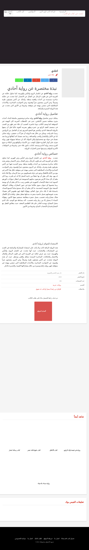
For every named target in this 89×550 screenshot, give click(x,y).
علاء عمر (51, 75)
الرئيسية (62, 11)
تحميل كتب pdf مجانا (67, 538)
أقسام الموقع (43, 311)
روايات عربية (57, 285)
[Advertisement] (44, 37)
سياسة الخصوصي (20, 538)
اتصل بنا (9, 11)
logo (74, 5)
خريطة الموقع (48, 538)
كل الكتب (20, 11)
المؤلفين (31, 11)
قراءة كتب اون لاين (47, 11)
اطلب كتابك (38, 538)
